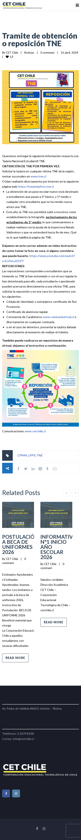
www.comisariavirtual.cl (58, 317)
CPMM (22, 455)
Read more (15, 658)
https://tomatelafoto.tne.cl (36, 186)
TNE (39, 455)
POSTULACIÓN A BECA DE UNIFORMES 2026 (20, 544)
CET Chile (12, 52)
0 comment (47, 52)
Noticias (29, 52)
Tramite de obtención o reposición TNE (39, 39)
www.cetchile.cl (35, 431)
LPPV (31, 455)
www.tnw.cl (38, 176)
